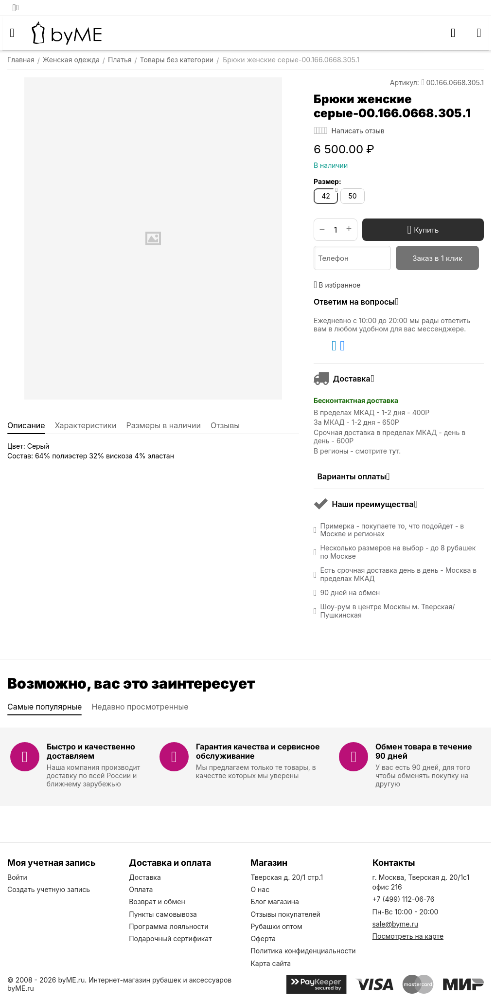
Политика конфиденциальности (302, 951)
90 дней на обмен (350, 593)
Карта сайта (270, 963)
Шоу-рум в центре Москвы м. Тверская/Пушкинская (387, 611)
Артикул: (404, 82)
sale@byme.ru (395, 924)
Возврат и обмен (157, 901)
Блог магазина (274, 901)
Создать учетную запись (48, 889)
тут (394, 451)
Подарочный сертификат (170, 938)
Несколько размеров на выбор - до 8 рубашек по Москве (398, 552)
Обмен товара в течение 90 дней (423, 751)
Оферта (262, 938)
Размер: (327, 181)
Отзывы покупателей (285, 914)
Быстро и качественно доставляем (91, 751)
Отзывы (225, 425)
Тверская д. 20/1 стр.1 (286, 877)
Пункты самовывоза (163, 914)
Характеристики (86, 425)
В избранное (337, 285)
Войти (17, 877)
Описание (26, 425)
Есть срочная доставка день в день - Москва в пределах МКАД (398, 574)
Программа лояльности (168, 926)
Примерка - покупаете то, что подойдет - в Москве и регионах (392, 530)
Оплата (141, 889)
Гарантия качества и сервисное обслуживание (258, 751)
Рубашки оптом (276, 926)
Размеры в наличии (163, 425)
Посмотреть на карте (407, 936)
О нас (259, 889)
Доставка (145, 877)
